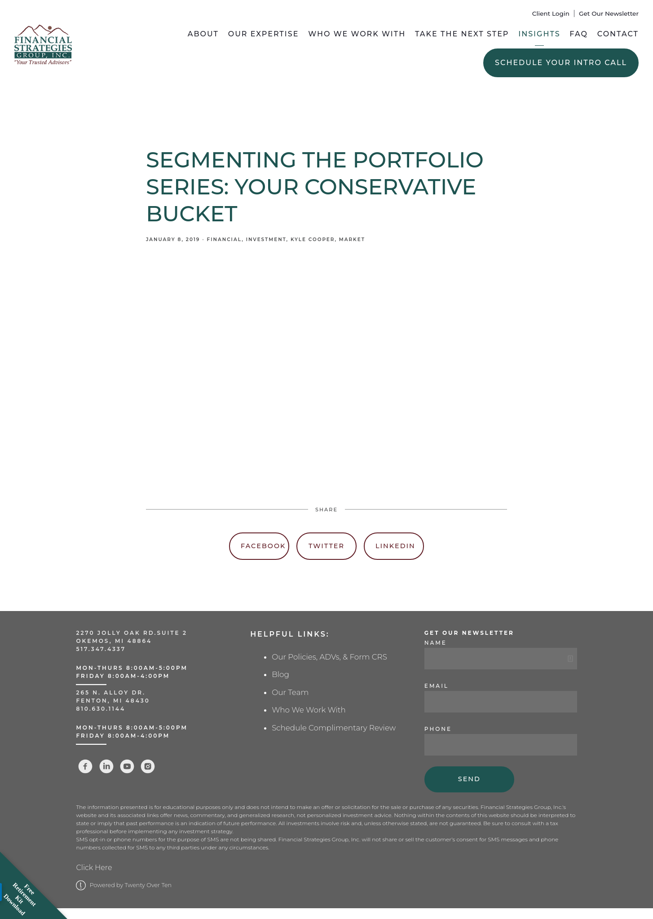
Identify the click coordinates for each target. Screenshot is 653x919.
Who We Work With (357, 34)
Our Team (290, 692)
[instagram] (148, 766)
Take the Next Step (462, 34)
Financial (224, 239)
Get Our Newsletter (609, 13)
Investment (266, 239)
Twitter (326, 546)
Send (469, 779)
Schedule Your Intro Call (561, 62)
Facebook (263, 546)
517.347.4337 (101, 649)
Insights (539, 34)
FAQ (578, 34)
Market (352, 239)
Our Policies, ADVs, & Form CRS (329, 656)
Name (435, 642)
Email (436, 685)
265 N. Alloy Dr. (112, 692)
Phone (438, 729)
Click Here (94, 867)
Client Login (550, 13)
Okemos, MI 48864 (114, 641)
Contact (618, 34)
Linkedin (395, 546)
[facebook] (85, 766)
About (203, 34)
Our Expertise (263, 34)
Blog (280, 674)
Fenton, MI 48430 (113, 700)
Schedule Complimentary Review (334, 727)
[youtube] (127, 766)
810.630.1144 (100, 708)
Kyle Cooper (313, 239)
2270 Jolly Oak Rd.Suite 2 (131, 632)
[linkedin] (106, 766)
